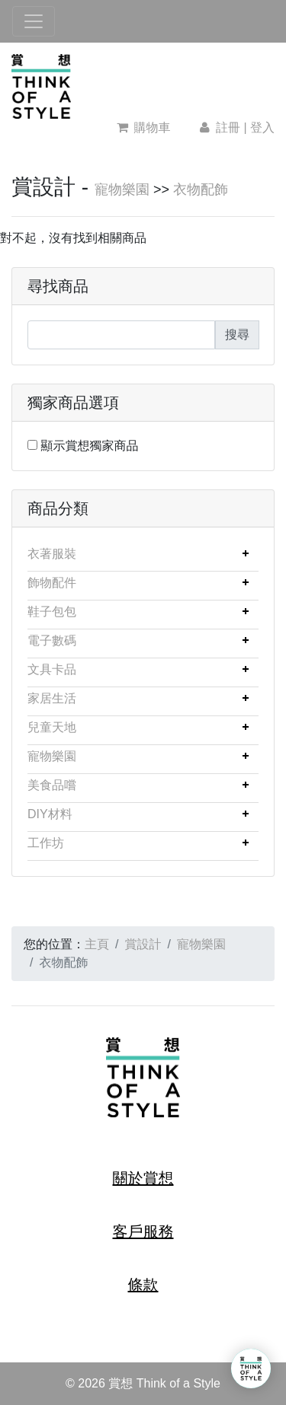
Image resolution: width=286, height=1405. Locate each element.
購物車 (143, 127)
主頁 (97, 944)
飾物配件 (51, 582)
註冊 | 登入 (236, 127)
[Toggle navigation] (33, 21)
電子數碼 (51, 640)
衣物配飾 (200, 189)
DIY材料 (49, 814)
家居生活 (51, 698)
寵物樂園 (122, 189)
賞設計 (142, 944)
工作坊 (45, 842)
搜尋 (237, 334)
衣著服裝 (51, 553)
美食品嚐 (51, 785)
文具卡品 (51, 669)
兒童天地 (51, 727)
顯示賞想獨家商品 (89, 445)
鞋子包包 (51, 611)
